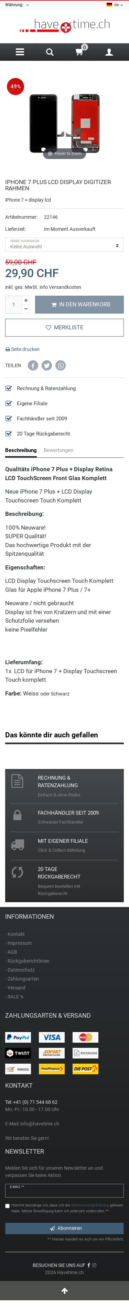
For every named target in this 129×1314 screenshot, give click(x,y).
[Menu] (20, 52)
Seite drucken (23, 349)
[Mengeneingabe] (13, 305)
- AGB (11, 952)
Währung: (17, 5)
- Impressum (18, 943)
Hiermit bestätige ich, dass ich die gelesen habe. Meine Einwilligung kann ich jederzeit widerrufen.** (67, 1208)
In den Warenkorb (80, 304)
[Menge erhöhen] (26, 300)
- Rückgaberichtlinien (27, 961)
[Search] (49, 53)
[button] (33, 365)
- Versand (15, 987)
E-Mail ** (17, 1187)
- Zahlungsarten (22, 979)
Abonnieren (66, 1228)
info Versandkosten (60, 287)
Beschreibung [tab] (21, 450)
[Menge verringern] (26, 309)
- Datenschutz (20, 970)
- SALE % (14, 996)
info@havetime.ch (39, 1123)
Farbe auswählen (25, 241)
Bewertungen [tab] (58, 450)
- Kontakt (15, 934)
